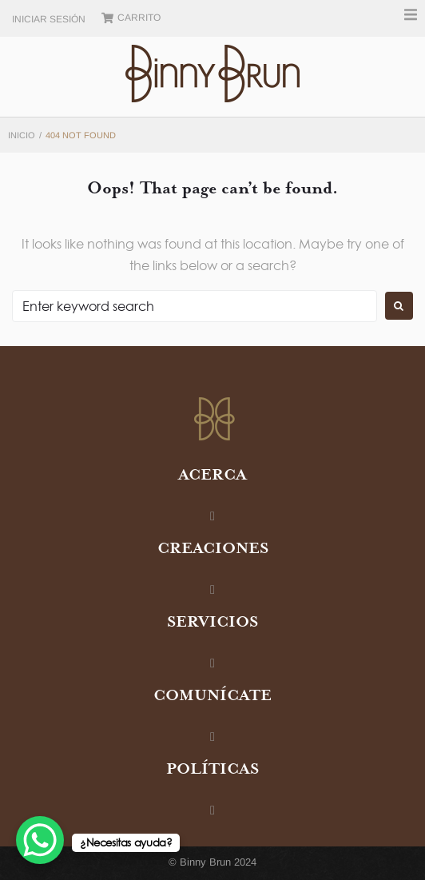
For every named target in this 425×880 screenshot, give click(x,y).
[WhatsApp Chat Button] (40, 840)
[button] (410, 14)
